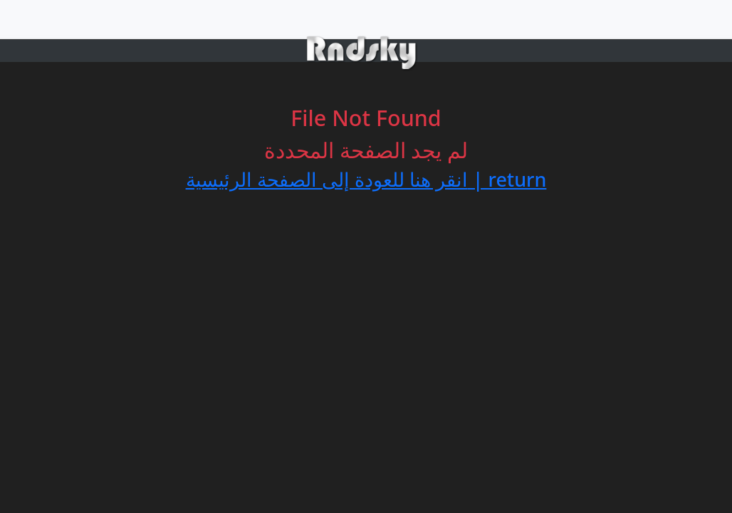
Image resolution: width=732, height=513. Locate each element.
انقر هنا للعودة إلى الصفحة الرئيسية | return (366, 179)
